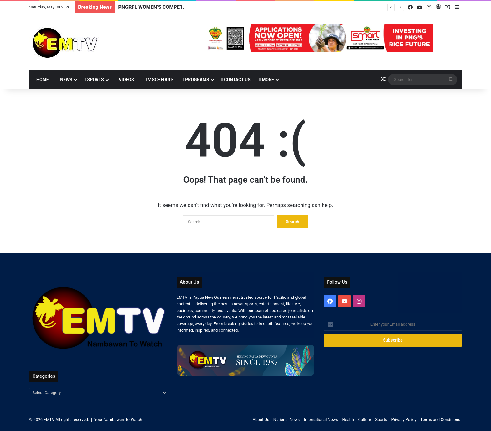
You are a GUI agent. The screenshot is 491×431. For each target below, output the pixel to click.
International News (321, 419)
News (65, 79)
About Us (261, 419)
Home (41, 79)
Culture (364, 419)
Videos (125, 79)
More (266, 79)
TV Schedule (158, 79)
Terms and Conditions (440, 419)
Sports (94, 79)
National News (286, 419)
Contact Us (236, 79)
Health (348, 419)
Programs (196, 79)
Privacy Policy (403, 419)
